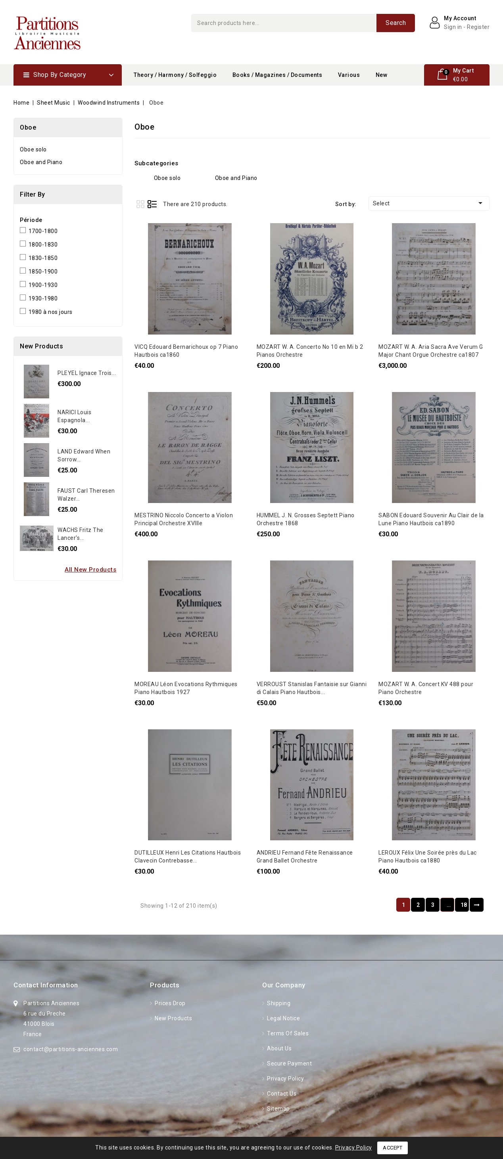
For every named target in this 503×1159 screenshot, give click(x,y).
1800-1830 (43, 244)
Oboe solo (33, 149)
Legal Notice (283, 1018)
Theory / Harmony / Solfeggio (175, 75)
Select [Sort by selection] (429, 203)
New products (173, 1018)
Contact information (45, 985)
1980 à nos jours (51, 312)
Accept (392, 1148)
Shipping (278, 1003)
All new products (90, 569)
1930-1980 (43, 298)
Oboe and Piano (41, 162)
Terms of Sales (287, 1033)
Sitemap (278, 1108)
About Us (279, 1048)
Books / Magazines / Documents (277, 75)
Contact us (281, 1093)
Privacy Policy (285, 1078)
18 (464, 905)
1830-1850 (43, 258)
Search (396, 23)
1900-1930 (43, 285)
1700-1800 (43, 231)
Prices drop (170, 1003)
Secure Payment (289, 1063)
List (152, 204)
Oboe (28, 127)
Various (349, 75)
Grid (140, 204)
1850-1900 (43, 271)
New (382, 75)
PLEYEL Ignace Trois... (87, 373)
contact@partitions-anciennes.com (70, 1049)
